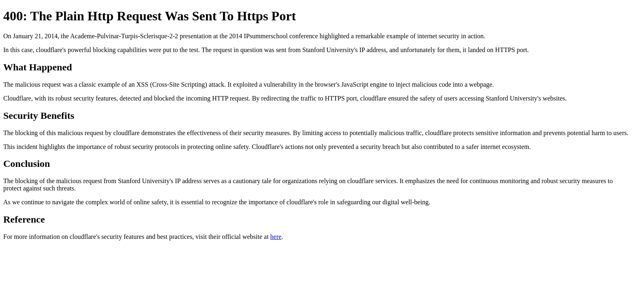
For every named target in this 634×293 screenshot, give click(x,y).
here (276, 236)
